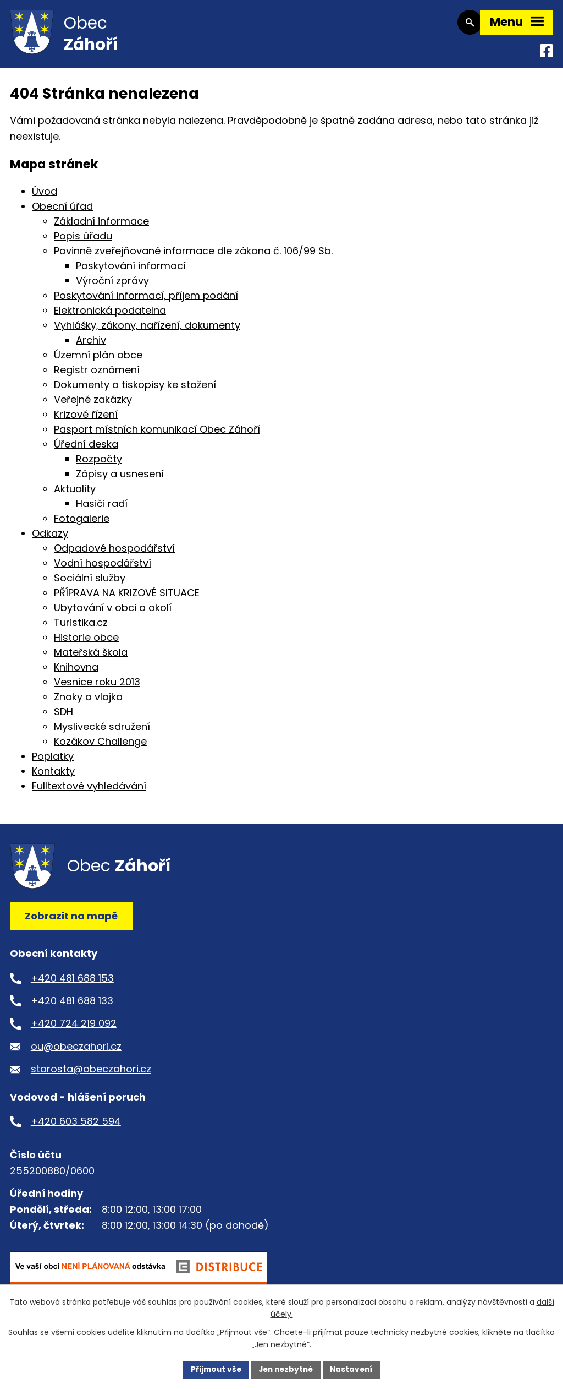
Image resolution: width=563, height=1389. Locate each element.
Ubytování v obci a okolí (113, 613)
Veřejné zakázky (93, 405)
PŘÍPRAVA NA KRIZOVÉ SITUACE (127, 598)
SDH (63, 717)
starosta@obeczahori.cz (91, 1074)
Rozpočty (99, 464)
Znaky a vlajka (88, 702)
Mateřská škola (91, 657)
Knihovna (76, 672)
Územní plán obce (98, 360)
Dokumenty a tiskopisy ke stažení (135, 390)
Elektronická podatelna (110, 316)
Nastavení (354, 1369)
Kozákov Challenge (100, 747)
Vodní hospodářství (102, 568)
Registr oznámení (97, 375)
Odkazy (50, 539)
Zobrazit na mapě (71, 921)
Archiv (91, 345)
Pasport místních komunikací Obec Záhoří (157, 435)
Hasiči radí (102, 509)
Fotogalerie (81, 524)
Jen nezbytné (285, 1369)
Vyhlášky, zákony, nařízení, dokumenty (147, 330)
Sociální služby (89, 583)
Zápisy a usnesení (120, 479)
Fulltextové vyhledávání (89, 791)
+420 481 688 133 (72, 1006)
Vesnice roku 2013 (97, 687)
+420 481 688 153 (72, 983)
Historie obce (86, 643)
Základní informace (101, 226)
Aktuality (75, 494)
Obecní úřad (62, 212)
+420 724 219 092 (74, 1029)
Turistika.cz (81, 628)
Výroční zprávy (112, 286)
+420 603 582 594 (76, 1127)
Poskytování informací (131, 271)
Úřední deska (86, 449)
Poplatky (53, 762)
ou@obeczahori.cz (76, 1052)
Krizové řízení (86, 420)
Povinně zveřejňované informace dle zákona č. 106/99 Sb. (193, 256)
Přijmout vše (213, 1369)
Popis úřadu (83, 241)
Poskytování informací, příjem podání (146, 301)
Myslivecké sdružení (102, 732)
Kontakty (53, 776)
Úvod (44, 197)
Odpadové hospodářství (114, 553)
